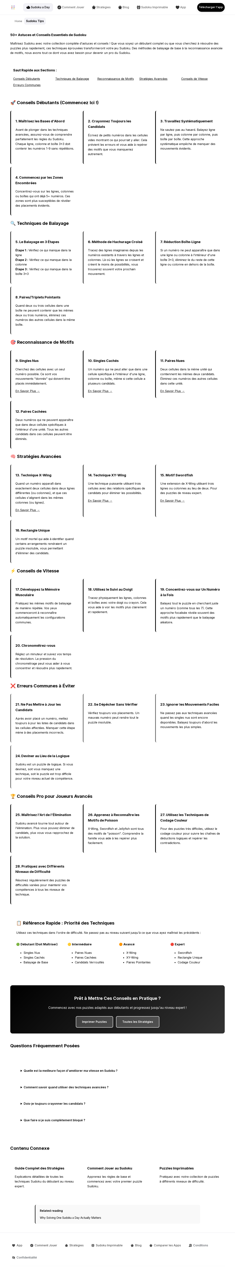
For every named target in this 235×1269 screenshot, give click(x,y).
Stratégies (98, 7)
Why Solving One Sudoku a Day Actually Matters (70, 1218)
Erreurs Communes (27, 85)
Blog (120, 7)
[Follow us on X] (136, 1260)
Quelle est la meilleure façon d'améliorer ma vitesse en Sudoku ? (71, 1070)
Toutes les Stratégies (137, 1022)
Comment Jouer (67, 7)
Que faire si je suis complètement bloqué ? (54, 1120)
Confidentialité (201, 1244)
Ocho (221, 1259)
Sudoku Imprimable (149, 7)
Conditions (175, 1244)
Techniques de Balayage (72, 79)
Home (19, 21)
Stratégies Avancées (153, 79)
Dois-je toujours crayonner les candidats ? (54, 1103)
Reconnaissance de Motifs (115, 79)
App (178, 7)
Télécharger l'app (208, 7)
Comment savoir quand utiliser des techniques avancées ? (66, 1087)
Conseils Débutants (26, 79)
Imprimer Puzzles (94, 1022)
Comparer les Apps (145, 1244)
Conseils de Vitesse (194, 79)
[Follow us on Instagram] (144, 1260)
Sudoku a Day (35, 7)
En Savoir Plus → (27, 391)
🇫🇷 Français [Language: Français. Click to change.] (86, 1260)
